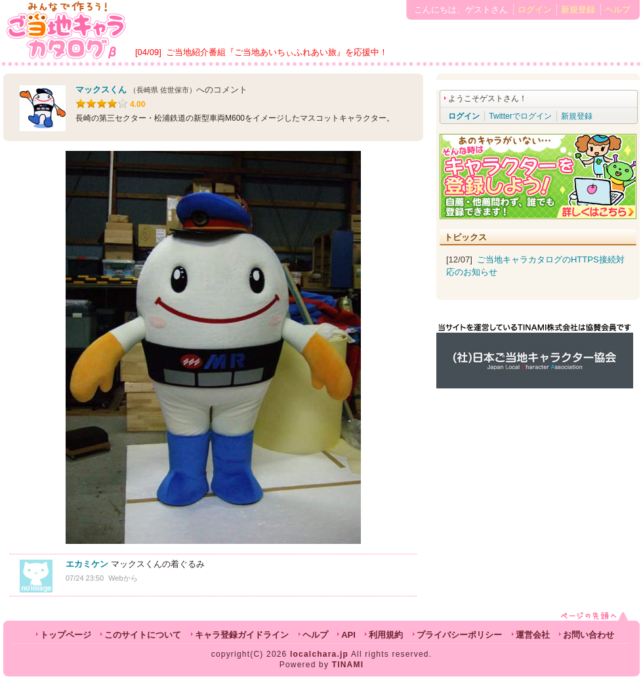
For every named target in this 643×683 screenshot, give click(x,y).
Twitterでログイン (520, 116)
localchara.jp (319, 654)
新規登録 (578, 9)
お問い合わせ (588, 635)
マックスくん (101, 89)
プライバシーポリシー (459, 635)
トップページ (65, 635)
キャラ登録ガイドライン (242, 635)
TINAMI (348, 664)
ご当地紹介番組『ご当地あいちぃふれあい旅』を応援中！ (277, 52)
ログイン (535, 9)
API (348, 635)
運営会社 (533, 635)
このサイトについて (142, 635)
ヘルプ (618, 9)
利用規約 (386, 635)
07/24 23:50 (85, 578)
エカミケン (87, 564)
